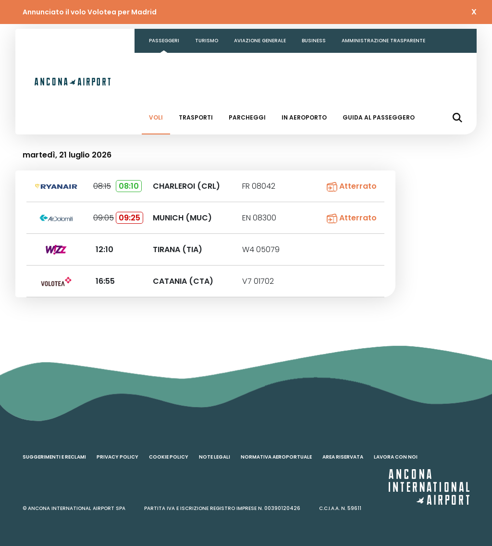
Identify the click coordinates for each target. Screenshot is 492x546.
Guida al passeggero (379, 117)
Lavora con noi (396, 457)
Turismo (206, 40)
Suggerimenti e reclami (54, 457)
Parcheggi (247, 117)
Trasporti (196, 117)
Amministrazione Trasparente (383, 40)
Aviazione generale (260, 40)
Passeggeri (164, 40)
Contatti (162, 64)
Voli (156, 117)
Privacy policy (117, 457)
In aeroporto (304, 117)
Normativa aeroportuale (276, 457)
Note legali (214, 457)
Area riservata (342, 457)
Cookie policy (168, 457)
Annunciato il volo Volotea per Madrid (90, 12)
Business (314, 40)
